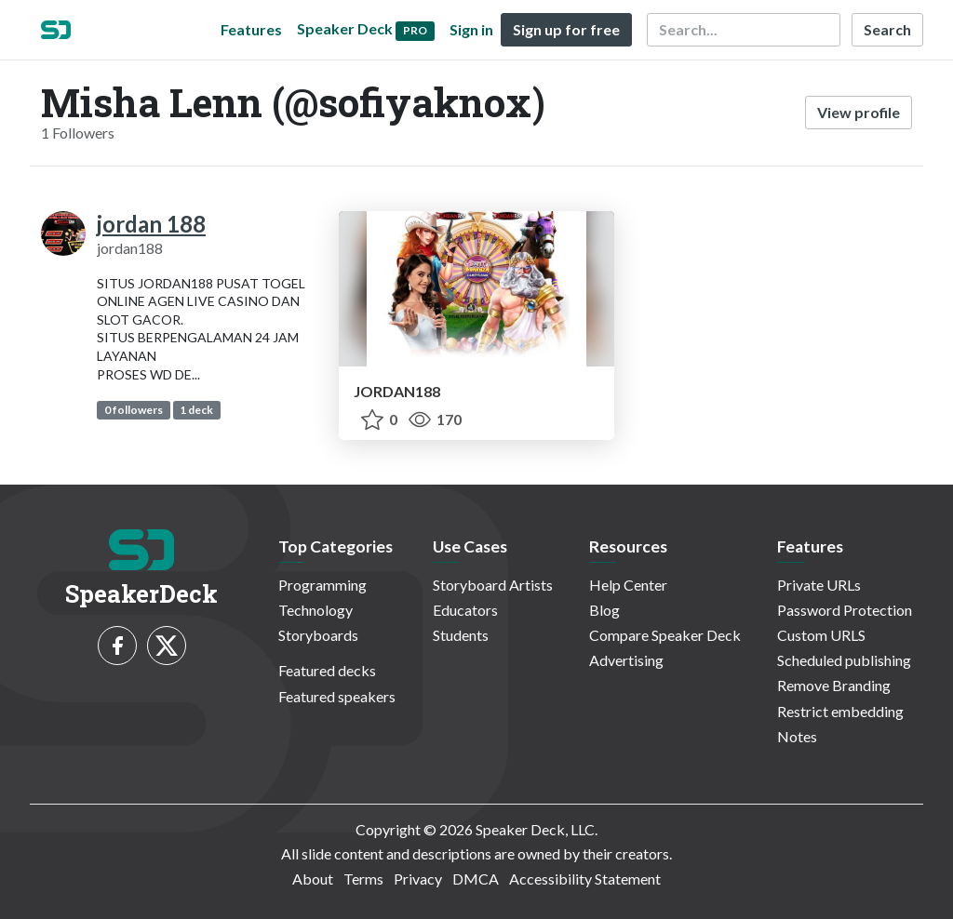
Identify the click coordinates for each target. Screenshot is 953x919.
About (312, 878)
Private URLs (819, 584)
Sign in (471, 29)
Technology (315, 610)
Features (251, 29)
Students (461, 635)
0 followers (133, 410)
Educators (465, 610)
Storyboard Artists (493, 584)
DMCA (475, 878)
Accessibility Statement (585, 878)
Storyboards (318, 635)
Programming (322, 584)
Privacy (418, 878)
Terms (363, 878)
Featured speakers (337, 696)
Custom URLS (821, 635)
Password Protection (844, 610)
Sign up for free (566, 29)
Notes (797, 736)
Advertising (626, 660)
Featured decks (327, 670)
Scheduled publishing (844, 660)
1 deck (196, 410)
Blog (604, 610)
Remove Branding (834, 685)
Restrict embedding (840, 711)
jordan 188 (151, 223)
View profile (858, 112)
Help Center (628, 584)
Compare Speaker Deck (665, 635)
